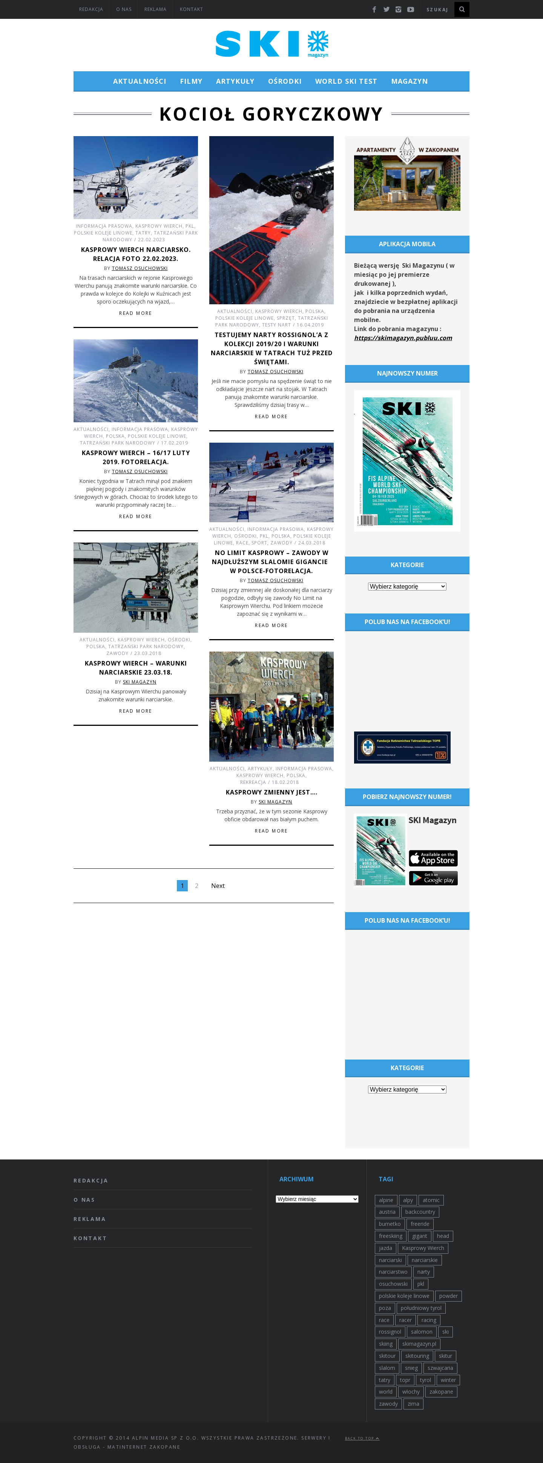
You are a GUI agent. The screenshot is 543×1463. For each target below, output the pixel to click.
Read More (135, 313)
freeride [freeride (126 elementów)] (420, 1223)
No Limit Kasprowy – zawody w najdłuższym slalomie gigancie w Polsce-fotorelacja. (271, 562)
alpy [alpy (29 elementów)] (408, 1200)
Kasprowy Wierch (159, 226)
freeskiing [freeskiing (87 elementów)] (390, 1235)
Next (218, 886)
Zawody (281, 543)
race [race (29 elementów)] (384, 1319)
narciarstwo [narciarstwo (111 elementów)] (393, 1271)
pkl (190, 226)
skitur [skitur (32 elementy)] (445, 1355)
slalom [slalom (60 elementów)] (387, 1367)
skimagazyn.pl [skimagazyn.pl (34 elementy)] (419, 1343)
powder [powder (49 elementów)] (448, 1295)
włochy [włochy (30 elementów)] (411, 1391)
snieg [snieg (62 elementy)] (411, 1367)
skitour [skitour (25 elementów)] (387, 1355)
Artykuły (235, 81)
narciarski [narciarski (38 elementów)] (390, 1260)
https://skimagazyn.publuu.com (403, 338)
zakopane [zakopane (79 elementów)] (441, 1391)
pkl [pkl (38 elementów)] (420, 1283)
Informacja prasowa (104, 226)
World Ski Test (346, 81)
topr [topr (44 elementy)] (405, 1379)
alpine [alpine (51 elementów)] (386, 1200)
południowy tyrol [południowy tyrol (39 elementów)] (421, 1307)
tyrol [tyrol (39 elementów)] (425, 1379)
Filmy (191, 81)
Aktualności (139, 81)
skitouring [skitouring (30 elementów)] (417, 1355)
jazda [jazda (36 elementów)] (385, 1247)
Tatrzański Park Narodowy (117, 443)
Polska (314, 311)
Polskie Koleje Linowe (103, 233)
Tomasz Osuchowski (140, 268)
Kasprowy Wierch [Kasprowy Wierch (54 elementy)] (423, 1247)
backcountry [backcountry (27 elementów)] (420, 1211)
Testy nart (276, 325)
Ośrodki (285, 81)
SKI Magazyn (139, 682)
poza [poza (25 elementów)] (385, 1307)
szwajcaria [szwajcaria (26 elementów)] (440, 1367)
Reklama (155, 9)
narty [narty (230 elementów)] (423, 1271)
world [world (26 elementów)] (386, 1391)
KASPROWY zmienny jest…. (272, 792)
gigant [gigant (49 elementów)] (419, 1235)
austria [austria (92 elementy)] (387, 1211)
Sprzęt (286, 318)
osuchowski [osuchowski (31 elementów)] (393, 1283)
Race (242, 543)
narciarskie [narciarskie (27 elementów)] (425, 1260)
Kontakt (191, 9)
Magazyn (409, 81)
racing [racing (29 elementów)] (429, 1319)
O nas (124, 9)
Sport (259, 543)
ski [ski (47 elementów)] (445, 1331)
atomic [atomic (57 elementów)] (431, 1200)
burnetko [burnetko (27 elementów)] (390, 1223)
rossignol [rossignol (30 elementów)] (390, 1331)
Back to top (362, 1438)
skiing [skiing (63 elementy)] (386, 1343)
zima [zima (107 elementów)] (413, 1403)
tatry (143, 233)
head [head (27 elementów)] (443, 1235)
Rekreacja (253, 782)
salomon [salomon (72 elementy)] (422, 1331)
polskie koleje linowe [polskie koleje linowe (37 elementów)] (404, 1295)
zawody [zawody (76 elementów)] (388, 1403)
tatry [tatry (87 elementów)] (384, 1379)
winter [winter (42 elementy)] (448, 1379)
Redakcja (91, 9)
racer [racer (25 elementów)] (405, 1319)
